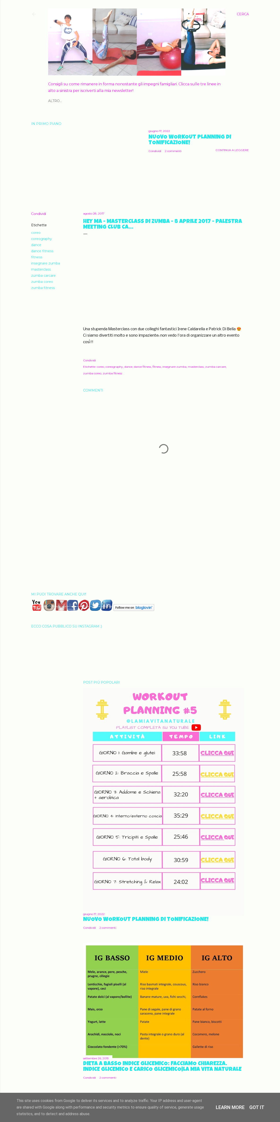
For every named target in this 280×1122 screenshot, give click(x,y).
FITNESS (76, 101)
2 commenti (173, 151)
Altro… (177, 101)
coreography (41, 239)
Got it (256, 1107)
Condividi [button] (154, 151)
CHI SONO (57, 101)
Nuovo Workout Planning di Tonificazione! (189, 140)
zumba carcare (43, 275)
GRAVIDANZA (130, 101)
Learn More (230, 1107)
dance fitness (42, 251)
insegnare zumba (45, 263)
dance (36, 245)
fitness (36, 257)
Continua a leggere (232, 150)
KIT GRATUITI (156, 101)
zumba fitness (43, 288)
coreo (36, 233)
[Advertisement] (163, 547)
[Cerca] (243, 14)
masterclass (41, 269)
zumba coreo (42, 282)
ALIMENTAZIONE (101, 101)
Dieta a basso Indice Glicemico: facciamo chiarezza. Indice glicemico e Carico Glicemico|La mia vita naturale (162, 1066)
